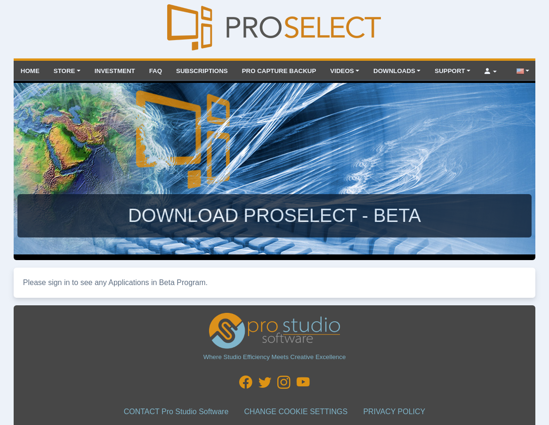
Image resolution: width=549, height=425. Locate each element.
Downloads (394, 70)
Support (450, 70)
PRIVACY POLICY (394, 412)
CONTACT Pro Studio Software (176, 412)
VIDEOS (342, 70)
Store (64, 70)
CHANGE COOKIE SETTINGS (296, 412)
